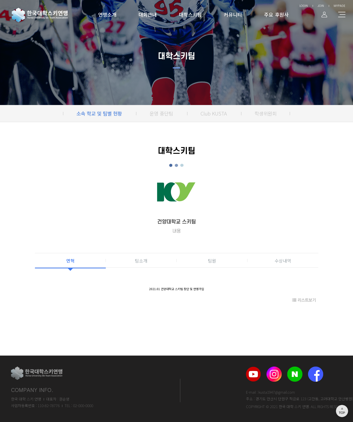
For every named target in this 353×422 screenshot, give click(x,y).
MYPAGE (339, 6)
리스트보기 (304, 300)
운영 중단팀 (161, 113)
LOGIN (304, 6)
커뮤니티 (233, 14)
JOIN (321, 6)
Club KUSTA (214, 113)
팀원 (212, 260)
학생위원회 (266, 113)
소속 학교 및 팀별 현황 (99, 113)
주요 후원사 (276, 14)
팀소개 (141, 260)
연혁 (70, 260)
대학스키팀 (190, 14)
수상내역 (283, 260)
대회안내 (148, 14)
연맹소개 (107, 14)
